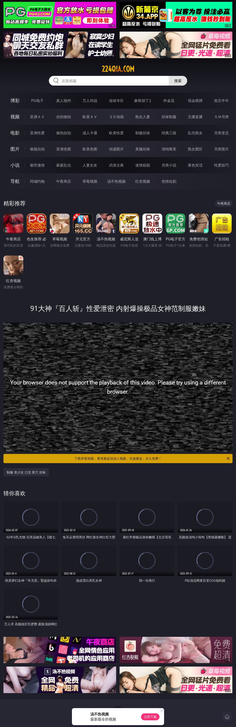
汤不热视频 (116, 181)
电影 (15, 133)
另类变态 (221, 132)
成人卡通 (90, 132)
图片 (15, 149)
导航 (15, 181)
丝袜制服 (169, 116)
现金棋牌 (195, 100)
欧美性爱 (116, 132)
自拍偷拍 (63, 116)
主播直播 (195, 116)
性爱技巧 (221, 165)
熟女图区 (195, 149)
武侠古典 (116, 165)
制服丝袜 (142, 132)
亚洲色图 (63, 149)
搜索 (178, 80)
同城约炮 (37, 181)
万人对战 (90, 100)
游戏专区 (116, 100)
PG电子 (37, 100)
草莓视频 (90, 181)
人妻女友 (90, 165)
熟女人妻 (142, 116)
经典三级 (169, 132)
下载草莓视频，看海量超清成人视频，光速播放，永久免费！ (152, 458)
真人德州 (63, 100)
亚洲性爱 (37, 132)
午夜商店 (63, 181)
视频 (15, 116)
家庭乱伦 (63, 165)
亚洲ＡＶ (37, 116)
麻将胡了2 (142, 100)
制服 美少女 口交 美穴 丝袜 (26, 472)
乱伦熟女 (195, 132)
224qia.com (118, 69)
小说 (15, 165)
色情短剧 (169, 181)
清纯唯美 (169, 149)
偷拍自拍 (63, 132)
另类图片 (221, 149)
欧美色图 (90, 149)
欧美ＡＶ (90, 116)
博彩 (15, 100)
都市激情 (37, 165)
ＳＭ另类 (221, 116)
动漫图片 (116, 149)
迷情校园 (142, 165)
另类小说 (169, 165)
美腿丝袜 (142, 149)
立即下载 (150, 717)
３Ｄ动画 (116, 116)
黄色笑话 (195, 165)
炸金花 (168, 100)
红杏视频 (142, 181)
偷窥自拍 (37, 149)
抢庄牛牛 (221, 100)
